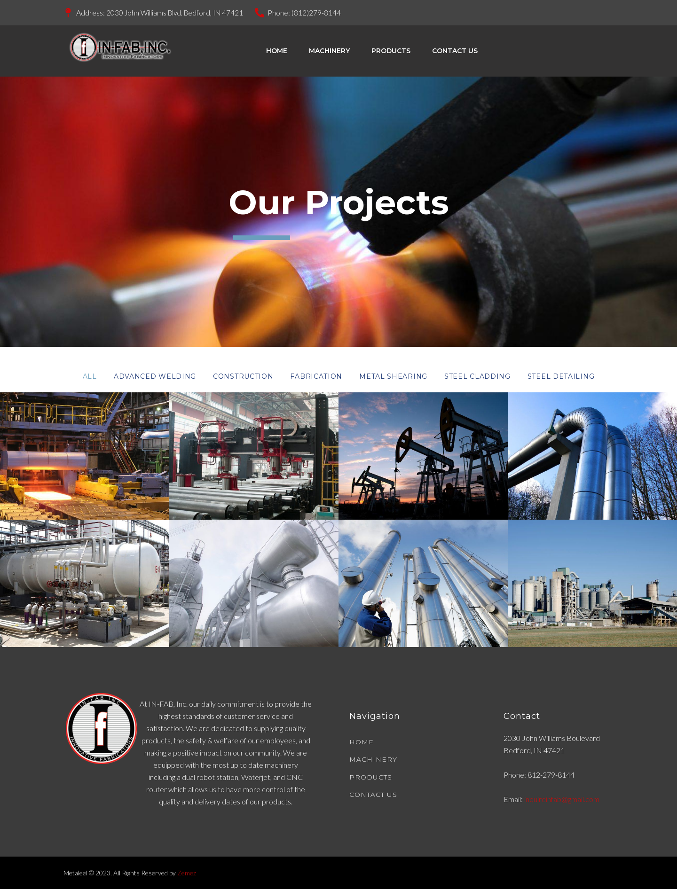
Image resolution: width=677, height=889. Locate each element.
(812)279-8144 (321, 12)
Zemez (186, 873)
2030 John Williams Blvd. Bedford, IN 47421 (177, 12)
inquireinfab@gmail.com (561, 799)
